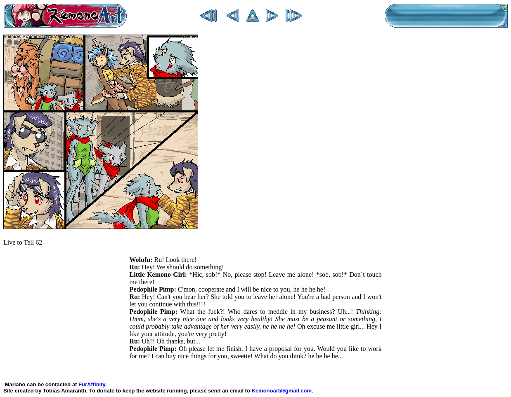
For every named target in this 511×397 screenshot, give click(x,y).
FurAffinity (91, 384)
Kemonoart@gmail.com (282, 391)
